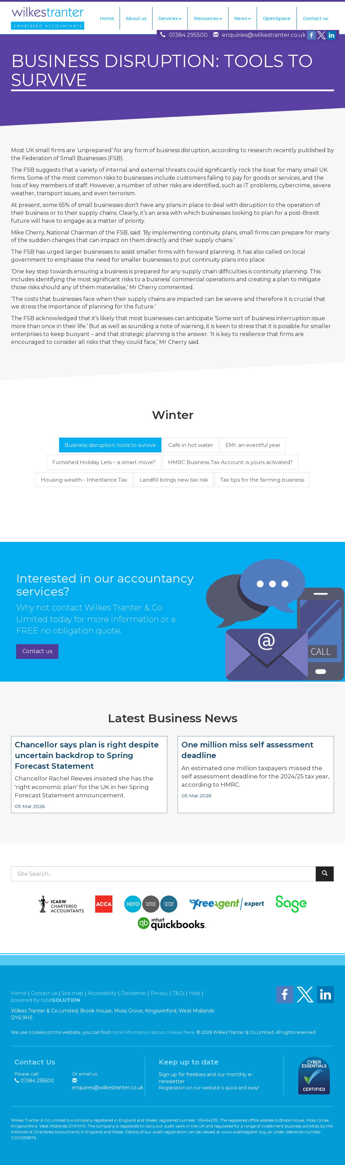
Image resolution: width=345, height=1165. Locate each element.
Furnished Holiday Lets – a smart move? (104, 462)
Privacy (159, 993)
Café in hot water (190, 445)
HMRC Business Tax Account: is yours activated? (230, 462)
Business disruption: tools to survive (110, 445)
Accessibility (102, 993)
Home (107, 18)
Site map (72, 993)
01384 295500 (188, 35)
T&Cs (178, 993)
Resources (208, 18)
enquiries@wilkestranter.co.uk (264, 35)
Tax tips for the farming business (262, 479)
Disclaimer (133, 993)
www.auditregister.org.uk (246, 1131)
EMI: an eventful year (252, 445)
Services (169, 18)
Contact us (315, 18)
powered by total (45, 1000)
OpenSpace (276, 18)
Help (194, 993)
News (242, 18)
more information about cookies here (152, 1032)
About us (136, 18)
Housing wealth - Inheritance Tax (84, 479)
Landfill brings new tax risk (174, 479)
